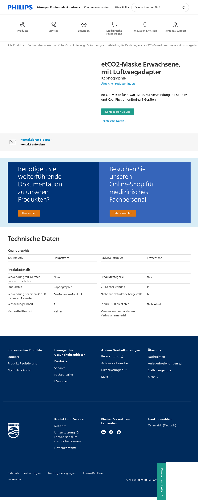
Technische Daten (112, 121)
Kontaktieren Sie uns (117, 112)
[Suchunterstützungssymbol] (184, 7)
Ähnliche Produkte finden (118, 83)
